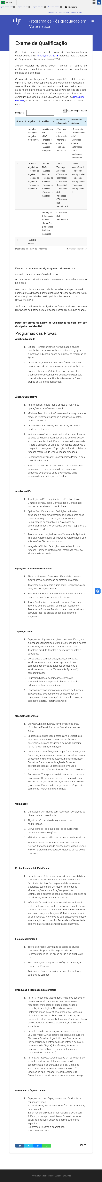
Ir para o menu (24, 7)
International (71, 7)
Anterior (72, 249)
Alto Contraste (64, 12)
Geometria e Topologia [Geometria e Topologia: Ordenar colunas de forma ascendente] (61, 121)
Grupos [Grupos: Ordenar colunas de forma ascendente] (19, 121)
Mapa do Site (52, 12)
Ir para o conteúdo (7, 7)
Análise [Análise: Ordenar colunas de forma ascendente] (45, 121)
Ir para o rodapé (55, 7)
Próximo (81, 249)
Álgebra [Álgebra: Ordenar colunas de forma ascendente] (31, 121)
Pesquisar (34, 113)
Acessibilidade (76, 12)
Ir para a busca (39, 7)
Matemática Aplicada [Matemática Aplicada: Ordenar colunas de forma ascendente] (76, 121)
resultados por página (75, 110)
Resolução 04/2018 (47, 55)
